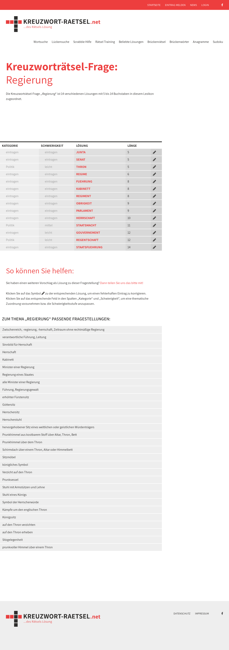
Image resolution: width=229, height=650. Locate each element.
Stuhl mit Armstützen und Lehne (23, 487)
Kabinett (8, 359)
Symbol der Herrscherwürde (20, 502)
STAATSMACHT (86, 225)
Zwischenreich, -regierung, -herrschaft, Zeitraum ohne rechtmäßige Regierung (53, 329)
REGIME (81, 174)
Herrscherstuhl (12, 420)
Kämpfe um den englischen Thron (24, 510)
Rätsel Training (105, 42)
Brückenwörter (179, 42)
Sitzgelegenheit (12, 540)
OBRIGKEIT (84, 203)
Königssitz (9, 517)
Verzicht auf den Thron (17, 472)
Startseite (153, 5)
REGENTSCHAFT (87, 240)
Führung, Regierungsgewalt (20, 390)
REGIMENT (83, 196)
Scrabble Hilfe (82, 42)
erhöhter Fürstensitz (15, 397)
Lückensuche (60, 42)
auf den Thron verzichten (18, 525)
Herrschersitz (11, 412)
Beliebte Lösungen (131, 42)
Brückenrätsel (156, 42)
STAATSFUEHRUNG (89, 247)
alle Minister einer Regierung (21, 382)
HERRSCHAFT (85, 218)
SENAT (80, 159)
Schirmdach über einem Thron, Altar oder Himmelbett (37, 450)
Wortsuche (41, 42)
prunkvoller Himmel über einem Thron (27, 547)
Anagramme (201, 42)
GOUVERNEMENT (88, 232)
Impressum (202, 613)
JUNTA (80, 152)
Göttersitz (8, 405)
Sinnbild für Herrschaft (17, 344)
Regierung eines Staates (18, 375)
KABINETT (83, 189)
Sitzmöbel (9, 457)
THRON (81, 167)
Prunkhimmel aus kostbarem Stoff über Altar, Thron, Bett (39, 435)
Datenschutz (182, 613)
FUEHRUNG (84, 181)
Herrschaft (9, 352)
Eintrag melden (175, 5)
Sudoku (218, 42)
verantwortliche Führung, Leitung (24, 337)
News (193, 5)
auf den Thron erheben (17, 532)
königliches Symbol (15, 465)
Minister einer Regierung (18, 367)
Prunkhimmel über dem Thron (22, 442)
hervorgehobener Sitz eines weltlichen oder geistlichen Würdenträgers (48, 427)
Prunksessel (10, 480)
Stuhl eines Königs (14, 495)
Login (205, 5)
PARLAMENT (84, 211)
